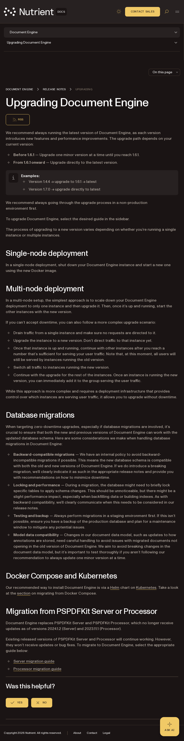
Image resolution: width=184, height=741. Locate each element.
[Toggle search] (167, 11)
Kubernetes (146, 587)
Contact (92, 733)
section (23, 593)
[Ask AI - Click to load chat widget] (169, 726)
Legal (106, 733)
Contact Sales (142, 11)
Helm (114, 587)
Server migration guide (33, 661)
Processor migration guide (37, 669)
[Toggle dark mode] (119, 11)
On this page (166, 72)
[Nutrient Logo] (35, 11)
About (77, 733)
